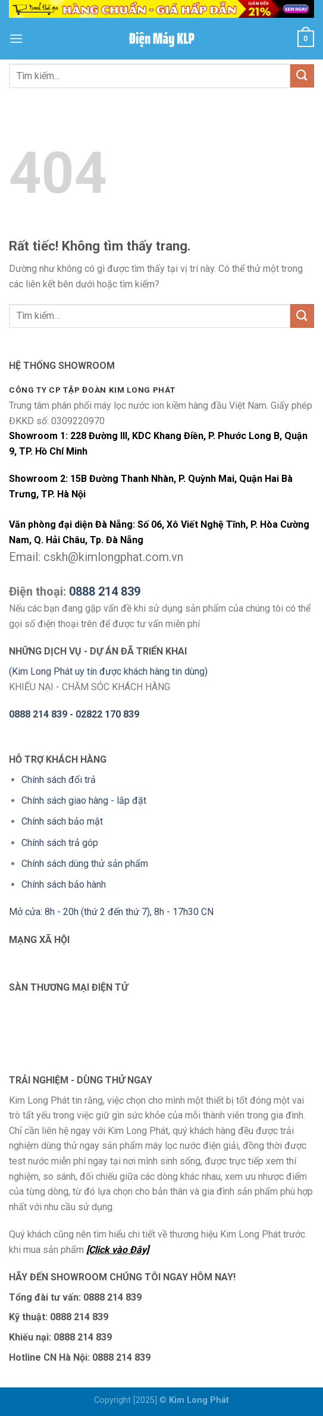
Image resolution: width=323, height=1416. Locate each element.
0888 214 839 (104, 591)
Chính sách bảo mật (62, 821)
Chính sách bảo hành (63, 884)
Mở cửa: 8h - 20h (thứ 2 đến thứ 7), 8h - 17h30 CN (111, 911)
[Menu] (16, 38)
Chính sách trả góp (59, 842)
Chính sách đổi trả (58, 779)
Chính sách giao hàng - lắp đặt (83, 800)
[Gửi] (302, 75)
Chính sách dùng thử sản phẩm (84, 863)
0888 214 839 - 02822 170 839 (74, 714)
